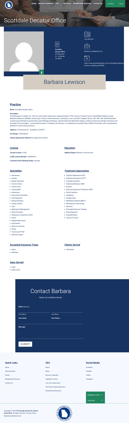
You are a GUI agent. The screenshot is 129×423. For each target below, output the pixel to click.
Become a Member (46, 3)
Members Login (93, 395)
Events (7, 375)
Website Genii (16, 416)
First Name (22, 314)
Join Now (110, 4)
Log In (121, 4)
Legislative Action (52, 379)
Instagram (89, 379)
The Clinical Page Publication (55, 387)
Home (33, 3)
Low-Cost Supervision (53, 383)
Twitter (88, 375)
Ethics (48, 371)
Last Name (55, 314)
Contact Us (97, 3)
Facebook (89, 367)
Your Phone (55, 318)
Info (58, 4)
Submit (25, 344)
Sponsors (67, 3)
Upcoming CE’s (10, 371)
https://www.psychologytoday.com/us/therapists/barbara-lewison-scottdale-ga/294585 (104, 64)
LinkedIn (89, 371)
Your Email (22, 318)
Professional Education (53, 391)
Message (22, 327)
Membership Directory (82, 3)
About (48, 367)
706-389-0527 (89, 39)
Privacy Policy (31, 413)
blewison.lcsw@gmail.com (93, 51)
